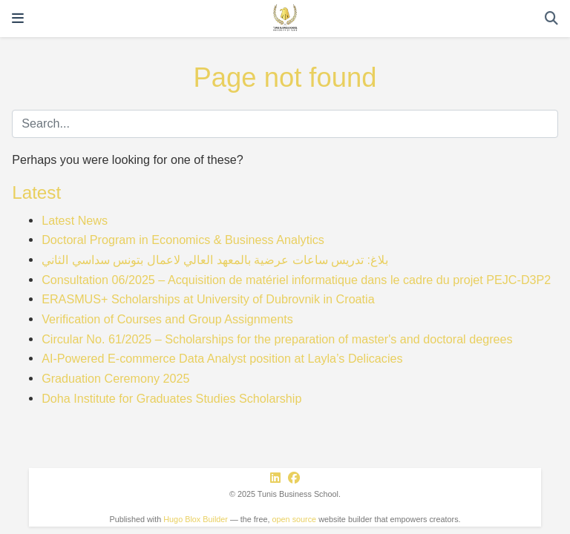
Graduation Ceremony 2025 (115, 378)
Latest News (75, 220)
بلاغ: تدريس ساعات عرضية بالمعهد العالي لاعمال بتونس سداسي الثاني (215, 259)
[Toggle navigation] (18, 18)
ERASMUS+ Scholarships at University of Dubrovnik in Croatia (208, 299)
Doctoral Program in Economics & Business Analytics (183, 239)
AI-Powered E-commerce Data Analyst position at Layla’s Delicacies (222, 358)
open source (294, 519)
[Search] (551, 18)
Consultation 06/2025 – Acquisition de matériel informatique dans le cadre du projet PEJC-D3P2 (296, 279)
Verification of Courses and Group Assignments (167, 319)
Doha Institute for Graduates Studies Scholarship (171, 398)
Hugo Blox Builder (195, 519)
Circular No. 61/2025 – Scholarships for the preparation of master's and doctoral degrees (277, 339)
